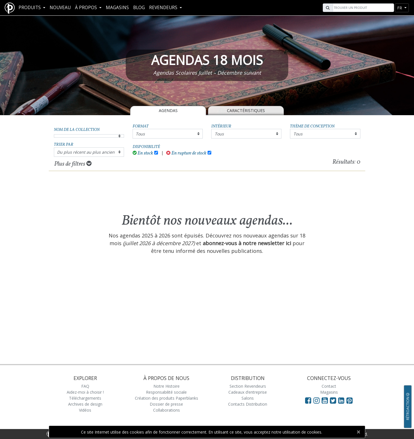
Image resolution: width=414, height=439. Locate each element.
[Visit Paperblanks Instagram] (316, 400)
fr (400, 8)
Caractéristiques (246, 110)
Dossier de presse (166, 404)
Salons (248, 398)
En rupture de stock (186, 153)
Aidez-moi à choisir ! (85, 392)
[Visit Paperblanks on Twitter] (334, 400)
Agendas (168, 110)
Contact (329, 386)
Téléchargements (85, 398)
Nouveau (60, 8)
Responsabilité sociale (166, 392)
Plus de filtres (73, 164)
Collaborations (166, 410)
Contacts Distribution (247, 404)
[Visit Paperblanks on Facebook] (308, 400)
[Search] (362, 7)
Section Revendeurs (248, 386)
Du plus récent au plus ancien (86, 152)
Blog (139, 8)
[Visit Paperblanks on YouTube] (326, 400)
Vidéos (85, 410)
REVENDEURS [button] (163, 8)
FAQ (85, 386)
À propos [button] (86, 8)
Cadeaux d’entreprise (247, 392)
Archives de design (85, 404)
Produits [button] (30, 8)
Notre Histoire (166, 386)
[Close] (358, 432)
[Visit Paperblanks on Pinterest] (349, 400)
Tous (140, 134)
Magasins (117, 8)
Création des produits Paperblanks (166, 398)
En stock (143, 153)
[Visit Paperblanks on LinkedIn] (342, 400)
